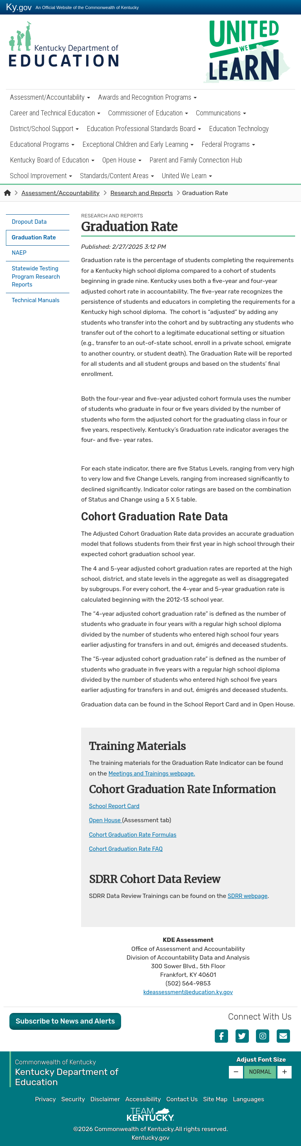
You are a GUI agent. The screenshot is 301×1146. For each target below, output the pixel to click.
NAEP (20, 248)
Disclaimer (105, 1099)
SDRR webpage (249, 895)
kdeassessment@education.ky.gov (188, 992)
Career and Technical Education (55, 113)
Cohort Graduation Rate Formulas (136, 834)
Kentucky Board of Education (52, 160)
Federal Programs (228, 144)
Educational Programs (42, 144)
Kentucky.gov (151, 1137)
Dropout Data (30, 221)
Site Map (215, 1099)
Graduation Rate (37, 235)
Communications (221, 113)
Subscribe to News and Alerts (65, 1020)
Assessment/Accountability (50, 97)
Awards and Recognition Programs (147, 97)
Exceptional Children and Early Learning (138, 144)
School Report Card (116, 806)
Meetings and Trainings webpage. (155, 773)
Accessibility (143, 1099)
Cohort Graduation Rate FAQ (129, 848)
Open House (121, 160)
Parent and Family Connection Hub (195, 160)
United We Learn (187, 176)
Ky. (19, 7)
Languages (248, 1099)
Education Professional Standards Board (144, 128)
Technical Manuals (37, 293)
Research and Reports (142, 193)
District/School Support (44, 128)
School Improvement (41, 176)
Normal (260, 1071)
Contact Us (182, 1099)
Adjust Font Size (261, 1059)
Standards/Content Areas (117, 176)
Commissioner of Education (148, 113)
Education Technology (239, 128)
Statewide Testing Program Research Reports (37, 271)
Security (73, 1099)
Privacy (45, 1099)
